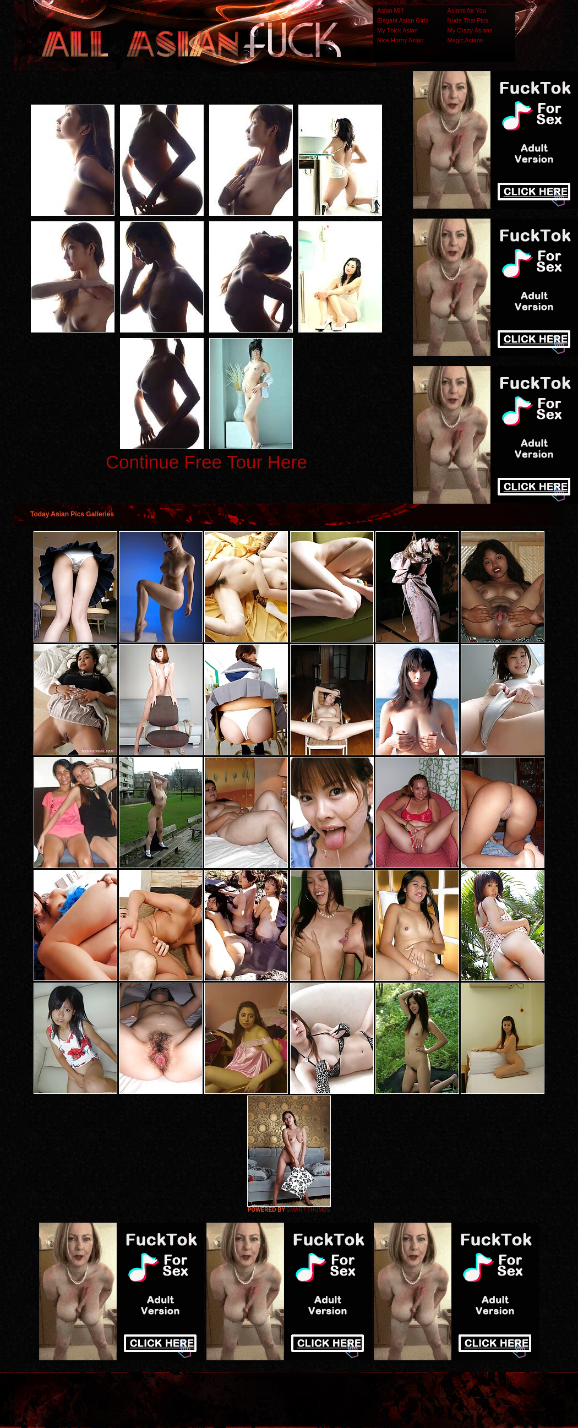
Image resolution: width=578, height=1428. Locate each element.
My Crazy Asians (470, 30)
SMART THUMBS (308, 1210)
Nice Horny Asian (400, 40)
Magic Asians (465, 40)
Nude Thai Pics (468, 20)
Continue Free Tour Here (206, 462)
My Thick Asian (397, 30)
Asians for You (467, 10)
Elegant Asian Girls (402, 20)
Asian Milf (390, 10)
